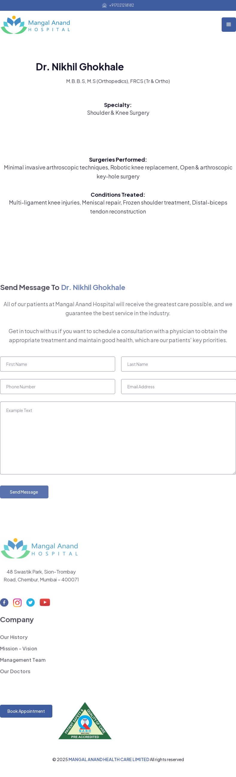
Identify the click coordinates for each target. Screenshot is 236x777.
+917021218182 (121, 5)
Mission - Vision (18, 650)
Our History (14, 639)
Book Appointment (26, 711)
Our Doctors (15, 673)
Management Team (22, 662)
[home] (37, 23)
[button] (229, 24)
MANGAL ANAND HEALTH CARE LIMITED (109, 759)
